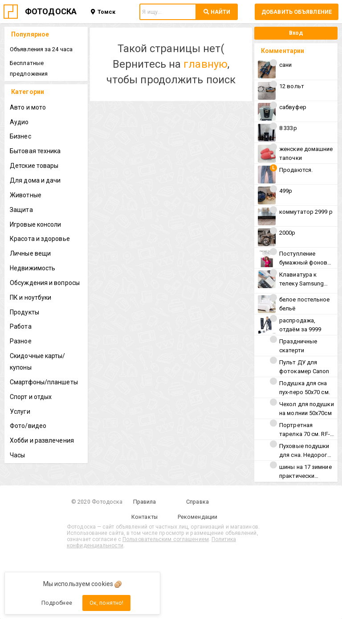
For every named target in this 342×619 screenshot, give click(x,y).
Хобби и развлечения (42, 440)
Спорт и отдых (31, 396)
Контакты (144, 516)
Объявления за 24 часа (41, 49)
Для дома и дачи (35, 180)
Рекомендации (197, 516)
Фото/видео (28, 425)
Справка (197, 501)
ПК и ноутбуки (30, 297)
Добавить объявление (296, 11)
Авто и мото (28, 107)
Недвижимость (32, 268)
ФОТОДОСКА (51, 11)
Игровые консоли (35, 224)
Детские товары (34, 165)
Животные (25, 195)
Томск (103, 11)
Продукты (24, 312)
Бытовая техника (35, 151)
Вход (296, 32)
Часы (17, 455)
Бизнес (20, 136)
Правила (144, 501)
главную (205, 64)
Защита (21, 209)
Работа (21, 326)
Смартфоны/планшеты (44, 382)
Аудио (19, 122)
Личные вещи (30, 253)
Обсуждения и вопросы (45, 282)
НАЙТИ (217, 11)
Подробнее (56, 602)
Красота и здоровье (40, 238)
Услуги (20, 411)
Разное (21, 341)
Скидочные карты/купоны (37, 361)
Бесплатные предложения (29, 68)
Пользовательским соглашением (165, 539)
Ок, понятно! (106, 602)
